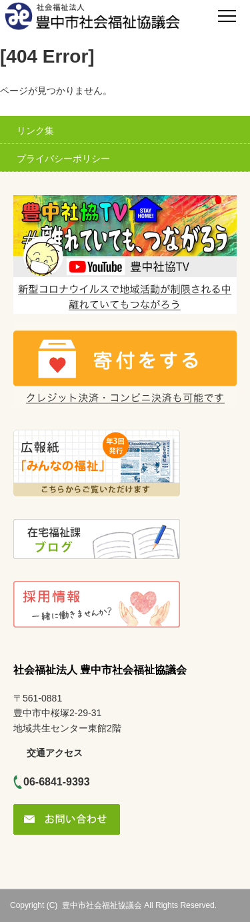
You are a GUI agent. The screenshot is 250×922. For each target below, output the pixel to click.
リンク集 (35, 130)
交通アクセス (55, 752)
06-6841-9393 (56, 781)
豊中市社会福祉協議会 (102, 905)
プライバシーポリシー (63, 158)
